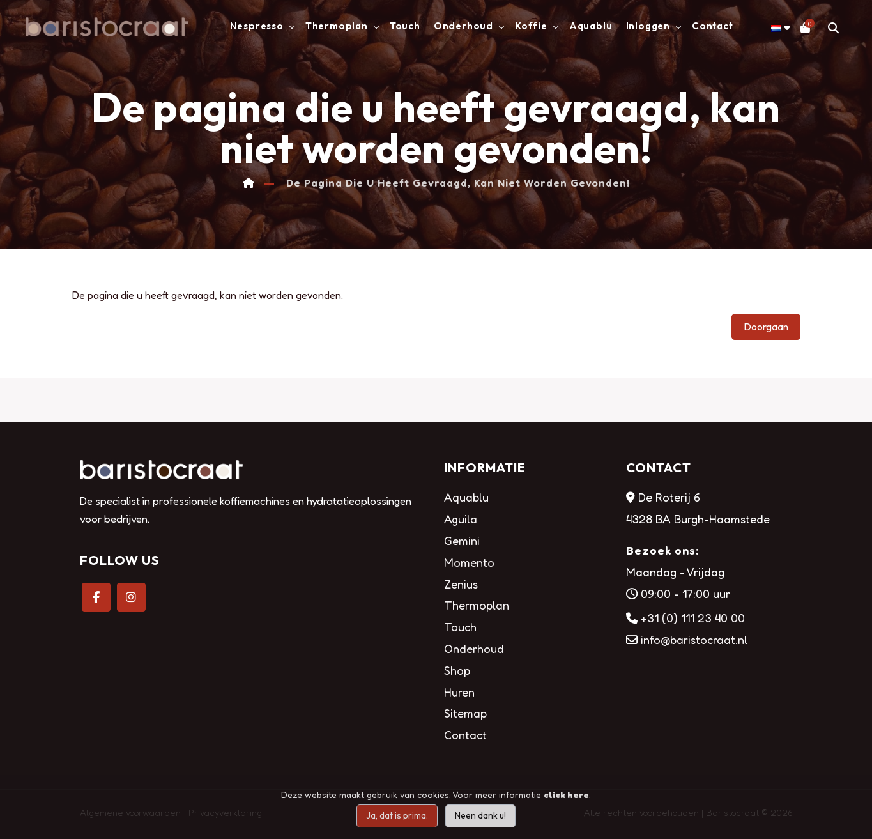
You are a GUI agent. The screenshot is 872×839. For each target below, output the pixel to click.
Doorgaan (766, 326)
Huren (459, 692)
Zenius (461, 584)
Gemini (462, 541)
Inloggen (648, 26)
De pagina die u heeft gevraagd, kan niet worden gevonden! (458, 183)
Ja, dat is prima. (397, 815)
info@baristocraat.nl (694, 640)
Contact (712, 26)
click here (566, 794)
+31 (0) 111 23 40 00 (693, 618)
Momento (469, 562)
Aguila (460, 519)
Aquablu (591, 26)
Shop (457, 670)
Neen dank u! (480, 815)
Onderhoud (463, 26)
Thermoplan (336, 26)
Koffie (531, 26)
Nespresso (257, 26)
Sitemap (465, 713)
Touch (405, 26)
